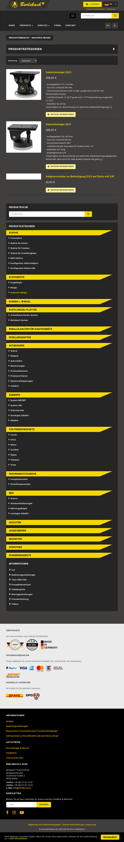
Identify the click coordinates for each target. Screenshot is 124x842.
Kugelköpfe (15, 289)
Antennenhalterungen (20, 510)
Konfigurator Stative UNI (21, 274)
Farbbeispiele (17, 596)
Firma (57, 25)
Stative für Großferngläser (22, 259)
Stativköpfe (16, 283)
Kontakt (71, 25)
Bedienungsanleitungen (22, 581)
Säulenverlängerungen (20, 387)
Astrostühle (15, 367)
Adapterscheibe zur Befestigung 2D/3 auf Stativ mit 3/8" (79, 180)
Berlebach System (18, 326)
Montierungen (16, 372)
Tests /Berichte (18, 586)
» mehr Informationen (48, 839)
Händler (10, 727)
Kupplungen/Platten (23, 316)
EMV (11, 499)
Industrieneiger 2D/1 (60, 124)
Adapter (13, 362)
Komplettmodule (18, 485)
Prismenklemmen (18, 377)
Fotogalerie (11, 759)
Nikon (12, 451)
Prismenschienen (18, 382)
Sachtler (13, 456)
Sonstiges (15, 553)
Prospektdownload (19, 591)
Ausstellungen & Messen (17, 754)
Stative (13, 239)
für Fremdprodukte (21, 436)
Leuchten (15, 529)
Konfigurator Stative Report (23, 270)
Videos (14, 610)
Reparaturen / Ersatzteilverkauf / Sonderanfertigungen (32, 737)
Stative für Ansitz (18, 249)
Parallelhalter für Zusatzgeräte (30, 335)
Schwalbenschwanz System (23, 321)
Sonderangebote (20, 561)
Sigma (12, 461)
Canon (12, 441)
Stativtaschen (16, 417)
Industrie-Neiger (17, 299)
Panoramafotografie (22, 480)
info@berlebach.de (22, 794)
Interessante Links (14, 764)
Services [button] (43, 25)
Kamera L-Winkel (20, 308)
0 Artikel (92, 4)
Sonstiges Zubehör (18, 422)
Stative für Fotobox (19, 254)
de (108, 4)
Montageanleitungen (21, 601)
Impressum (111, 9)
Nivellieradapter (20, 343)
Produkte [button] (26, 25)
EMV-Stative (15, 264)
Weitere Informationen (62, 115)
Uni (12, 576)
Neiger (12, 294)
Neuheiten (15, 545)
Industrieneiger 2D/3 (60, 72)
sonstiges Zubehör (18, 520)
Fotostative (15, 244)
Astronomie (16, 352)
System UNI (15, 412)
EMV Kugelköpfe (17, 515)
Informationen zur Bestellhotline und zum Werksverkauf (32, 742)
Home (12, 25)
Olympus (13, 466)
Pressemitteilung (19, 605)
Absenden (43, 811)
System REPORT (17, 407)
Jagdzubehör (17, 537)
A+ (108, 25)
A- (115, 25)
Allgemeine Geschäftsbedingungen (44, 831)
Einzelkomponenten (19, 490)
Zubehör (13, 392)
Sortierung (12, 60)
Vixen (12, 471)
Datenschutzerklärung (95, 9)
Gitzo (12, 446)
